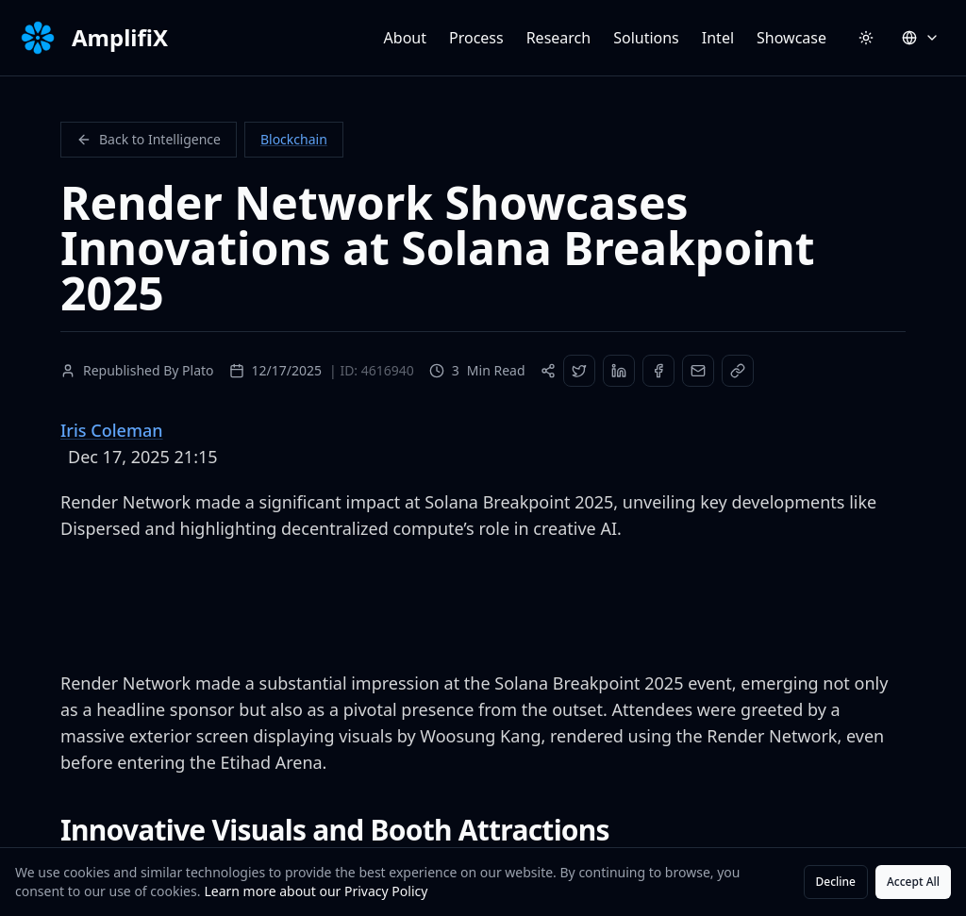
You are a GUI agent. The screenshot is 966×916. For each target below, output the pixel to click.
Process (476, 37)
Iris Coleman (111, 430)
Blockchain (293, 139)
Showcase (791, 37)
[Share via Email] (698, 371)
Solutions (646, 37)
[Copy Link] (738, 371)
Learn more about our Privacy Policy (315, 891)
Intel (718, 37)
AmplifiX (120, 38)
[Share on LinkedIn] (619, 371)
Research (558, 37)
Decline (836, 882)
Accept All (913, 882)
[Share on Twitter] (579, 371)
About (405, 37)
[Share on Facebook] (658, 371)
